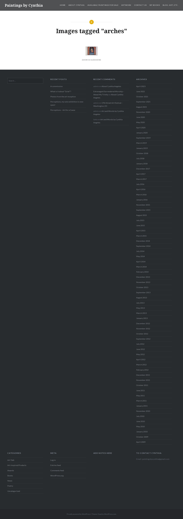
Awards (10, 470)
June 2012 (140, 349)
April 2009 (140, 442)
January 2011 (142, 406)
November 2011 (143, 380)
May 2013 (140, 308)
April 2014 (140, 261)
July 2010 (140, 416)
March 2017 (141, 179)
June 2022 (140, 91)
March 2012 (141, 364)
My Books (155, 5)
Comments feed (57, 470)
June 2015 (140, 225)
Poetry (10, 486)
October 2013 (142, 287)
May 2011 (140, 395)
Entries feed (55, 465)
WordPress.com (110, 514)
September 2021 (143, 102)
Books (10, 475)
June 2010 (140, 421)
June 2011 (140, 390)
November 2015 (143, 205)
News (9, 481)
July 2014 (140, 251)
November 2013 (143, 282)
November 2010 (143, 411)
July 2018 (140, 158)
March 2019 (141, 143)
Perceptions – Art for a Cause (62, 110)
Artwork (126, 5)
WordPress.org (57, 475)
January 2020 (142, 133)
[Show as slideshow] (91, 60)
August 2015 (141, 215)
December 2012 (143, 323)
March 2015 (141, 236)
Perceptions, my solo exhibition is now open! (66, 103)
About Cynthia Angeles (111, 86)
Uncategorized (13, 491)
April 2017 (140, 174)
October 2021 (142, 96)
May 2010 (140, 426)
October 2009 (142, 437)
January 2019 (142, 148)
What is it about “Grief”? (60, 91)
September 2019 (143, 138)
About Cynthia (76, 5)
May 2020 (140, 122)
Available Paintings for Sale (103, 5)
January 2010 (142, 431)
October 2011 (142, 385)
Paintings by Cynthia (24, 5)
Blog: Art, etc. (170, 5)
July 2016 (140, 184)
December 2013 (143, 277)
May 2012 (140, 354)
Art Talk (10, 460)
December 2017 (143, 169)
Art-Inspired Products (16, 465)
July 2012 (140, 344)
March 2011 (141, 401)
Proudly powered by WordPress (78, 514)
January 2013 (142, 318)
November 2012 (143, 328)
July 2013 (140, 303)
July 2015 (140, 220)
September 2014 (143, 246)
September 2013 (143, 292)
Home (63, 5)
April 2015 (140, 230)
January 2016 (142, 200)
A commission (56, 86)
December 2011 (143, 375)
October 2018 (142, 153)
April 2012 (140, 359)
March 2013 (141, 313)
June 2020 (140, 117)
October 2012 (142, 334)
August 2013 (141, 297)
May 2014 (140, 256)
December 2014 (143, 241)
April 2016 (140, 189)
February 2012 (142, 370)
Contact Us (140, 5)
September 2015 (143, 210)
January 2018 (142, 163)
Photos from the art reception (63, 96)
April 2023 (140, 86)
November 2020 (143, 112)
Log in (53, 460)
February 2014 (142, 272)
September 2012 (143, 339)
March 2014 (141, 267)
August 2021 (141, 107)
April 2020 (140, 127)
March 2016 (141, 194)
